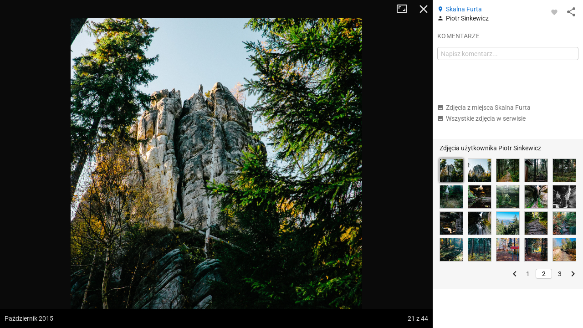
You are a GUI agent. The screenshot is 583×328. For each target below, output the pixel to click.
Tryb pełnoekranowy (405, 9)
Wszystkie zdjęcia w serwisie (481, 118)
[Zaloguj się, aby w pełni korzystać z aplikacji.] (554, 11)
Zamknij (423, 9)
